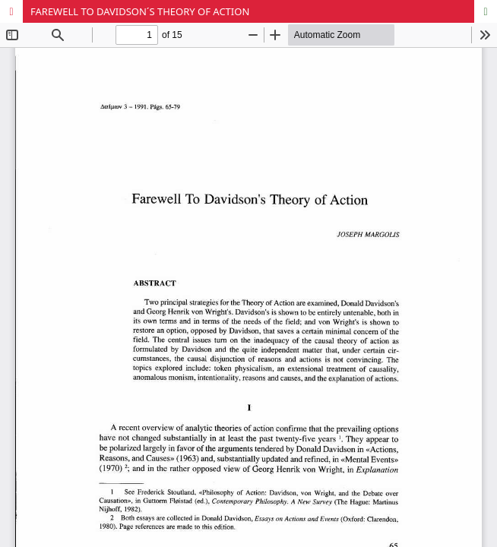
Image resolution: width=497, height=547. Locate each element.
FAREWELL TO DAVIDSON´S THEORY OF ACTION (139, 11)
